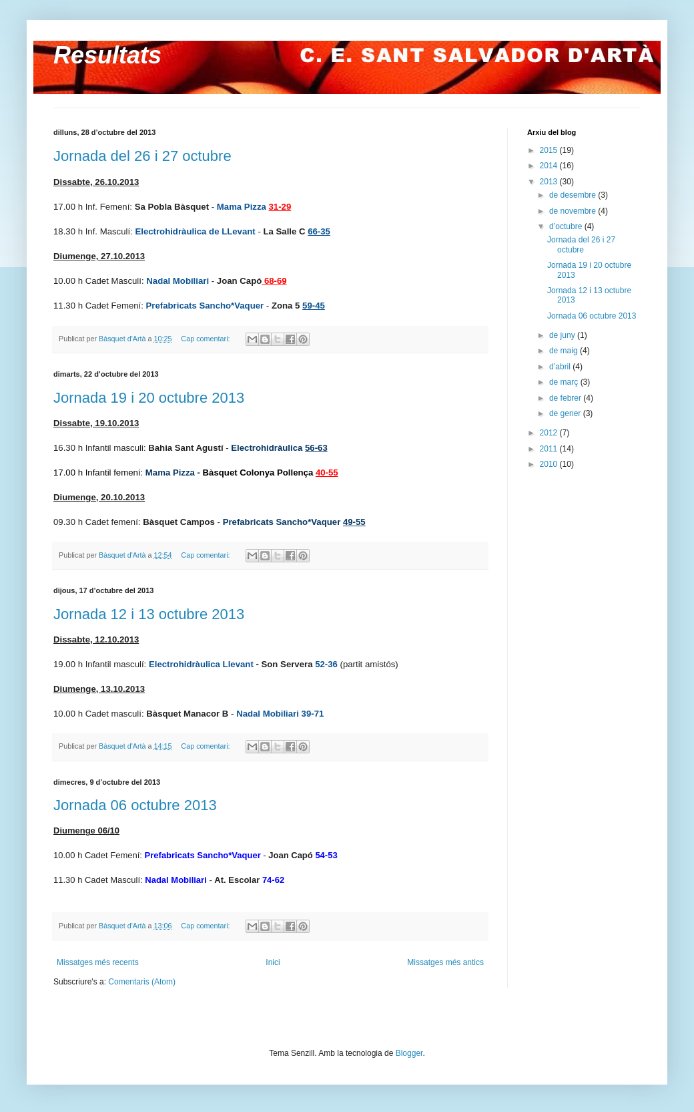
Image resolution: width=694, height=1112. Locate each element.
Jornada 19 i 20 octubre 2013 (148, 397)
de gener (566, 413)
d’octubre (567, 226)
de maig (564, 350)
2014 (550, 165)
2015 (550, 150)
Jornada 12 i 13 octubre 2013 (148, 614)
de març (565, 382)
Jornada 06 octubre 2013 (135, 805)
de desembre (573, 195)
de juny (563, 335)
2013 (550, 181)
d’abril (561, 366)
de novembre (573, 211)
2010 (550, 464)
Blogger (409, 1053)
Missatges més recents (98, 962)
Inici (273, 962)
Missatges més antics (445, 962)
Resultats (107, 55)
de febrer (566, 398)
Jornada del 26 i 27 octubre (142, 156)
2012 (550, 432)
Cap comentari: (206, 339)
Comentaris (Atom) (142, 981)
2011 (550, 448)
